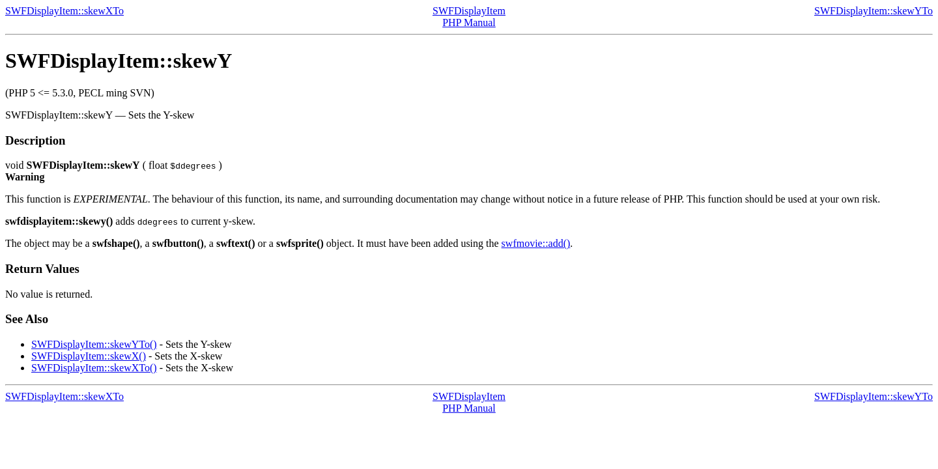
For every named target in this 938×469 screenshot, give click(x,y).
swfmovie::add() (536, 243)
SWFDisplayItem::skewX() (88, 356)
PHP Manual (469, 22)
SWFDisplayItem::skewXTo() (94, 367)
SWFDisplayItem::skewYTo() (94, 344)
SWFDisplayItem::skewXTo (64, 10)
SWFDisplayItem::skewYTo (873, 10)
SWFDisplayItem (469, 10)
